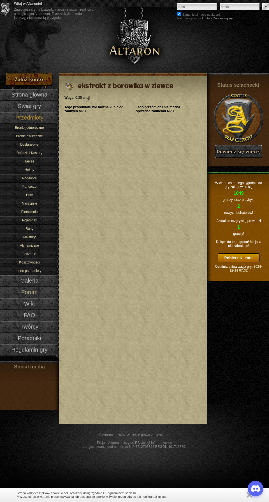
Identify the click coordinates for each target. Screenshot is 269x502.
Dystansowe (29, 144)
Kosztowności (29, 262)
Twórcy (29, 327)
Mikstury (29, 237)
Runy (29, 229)
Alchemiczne (29, 245)
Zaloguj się (265, 6)
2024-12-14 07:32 (245, 268)
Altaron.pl (109, 435)
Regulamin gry (29, 350)
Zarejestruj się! (223, 18)
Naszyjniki (29, 203)
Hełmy (29, 170)
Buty (29, 195)
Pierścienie (29, 212)
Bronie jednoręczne (29, 128)
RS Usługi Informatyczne (153, 443)
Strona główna (29, 94)
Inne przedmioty (29, 271)
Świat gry (29, 106)
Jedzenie (29, 254)
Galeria (29, 281)
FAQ (29, 315)
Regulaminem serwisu (120, 493)
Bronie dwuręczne (29, 136)
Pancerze (29, 187)
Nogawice (29, 178)
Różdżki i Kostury (30, 153)
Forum (29, 292)
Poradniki (29, 338)
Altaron (134, 36)
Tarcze (29, 161)
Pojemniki (29, 220)
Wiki (29, 304)
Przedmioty (29, 117)
